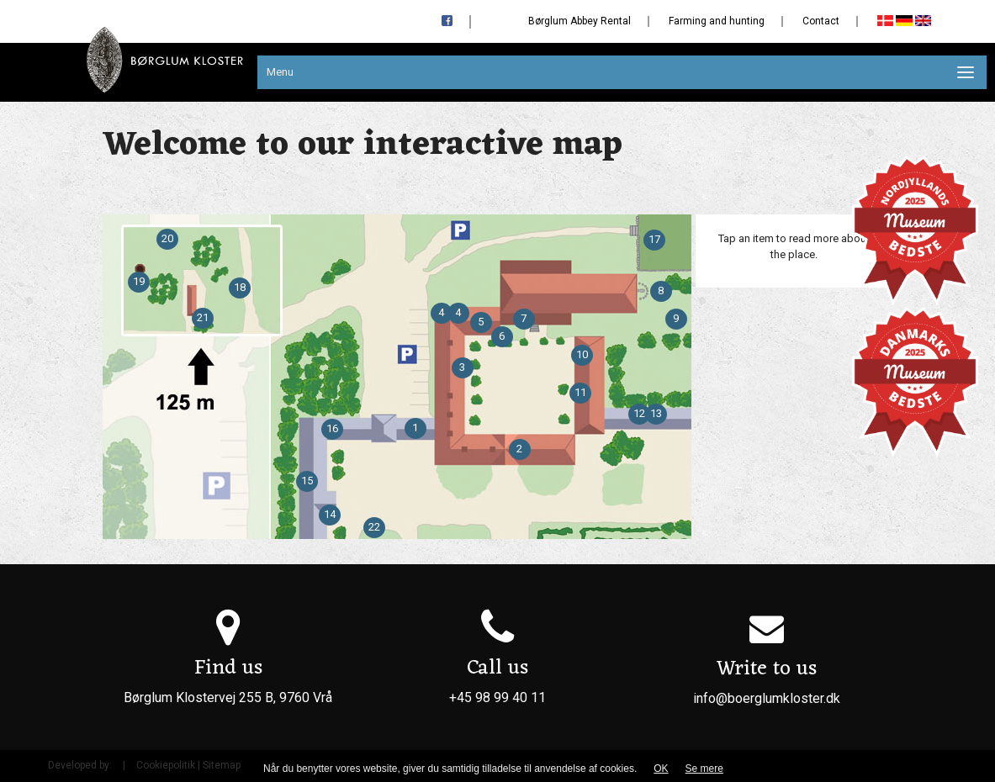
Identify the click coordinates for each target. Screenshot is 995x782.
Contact (820, 21)
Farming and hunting (717, 21)
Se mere (704, 768)
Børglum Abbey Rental (579, 21)
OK (661, 768)
